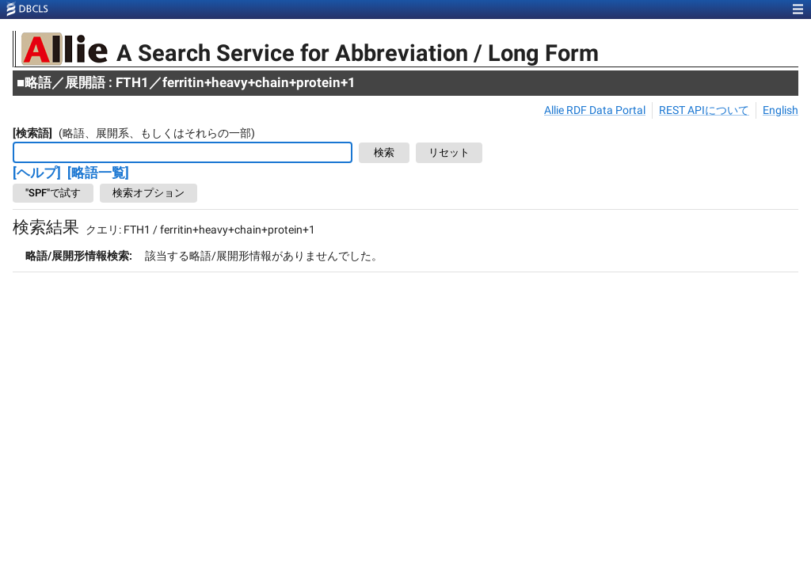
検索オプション (148, 193)
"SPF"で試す (53, 193)
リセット (449, 153)
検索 (384, 153)
